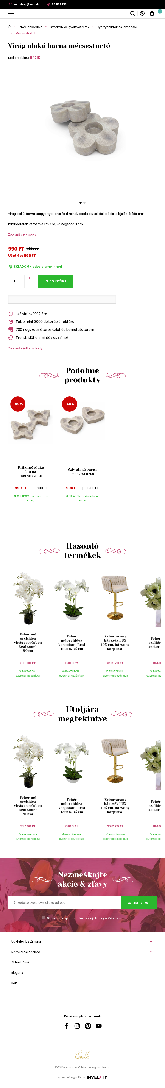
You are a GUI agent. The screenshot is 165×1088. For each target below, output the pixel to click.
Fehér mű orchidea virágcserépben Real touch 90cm (28, 642)
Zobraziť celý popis (22, 234)
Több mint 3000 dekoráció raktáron (42, 322)
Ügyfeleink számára (26, 941)
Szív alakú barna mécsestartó (82, 471)
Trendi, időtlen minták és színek (38, 337)
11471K (35, 57)
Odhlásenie (115, 918)
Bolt (14, 983)
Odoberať (139, 903)
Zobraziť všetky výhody (25, 348)
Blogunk (17, 973)
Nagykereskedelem (25, 952)
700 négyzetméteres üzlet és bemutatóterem (51, 329)
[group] (30, 626)
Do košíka (57, 281)
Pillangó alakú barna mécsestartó (31, 471)
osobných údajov (95, 918)
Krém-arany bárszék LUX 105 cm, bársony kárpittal (115, 642)
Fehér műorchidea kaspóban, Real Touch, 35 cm (71, 642)
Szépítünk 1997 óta (27, 314)
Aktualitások (20, 962)
